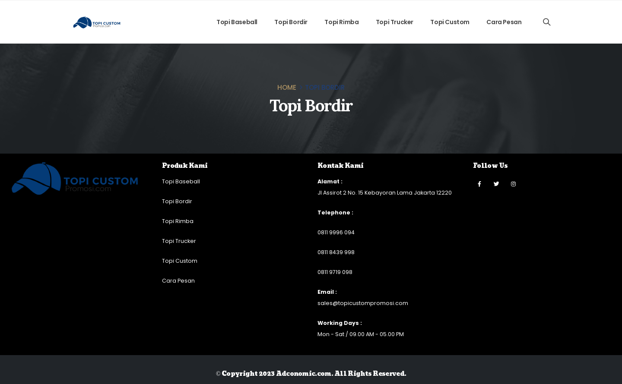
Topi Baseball (236, 22)
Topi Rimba (341, 22)
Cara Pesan (503, 22)
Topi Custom (450, 22)
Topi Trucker (394, 22)
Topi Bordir (291, 22)
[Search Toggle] (547, 22)
